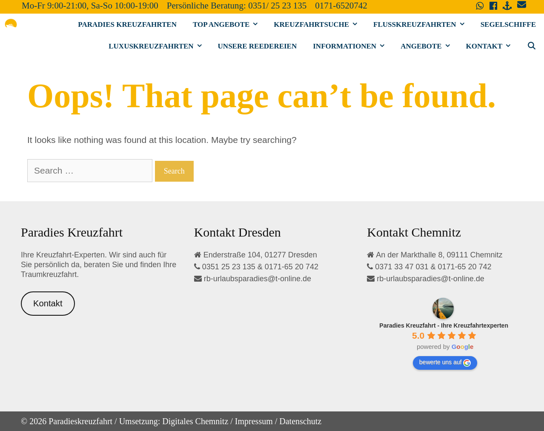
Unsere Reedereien (257, 46)
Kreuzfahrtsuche (319, 24)
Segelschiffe (508, 24)
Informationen (352, 46)
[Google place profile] (443, 325)
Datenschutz (300, 421)
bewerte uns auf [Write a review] (445, 362)
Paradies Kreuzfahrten (127, 24)
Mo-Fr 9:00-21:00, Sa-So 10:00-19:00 (90, 5)
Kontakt (492, 46)
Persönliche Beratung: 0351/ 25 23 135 (236, 5)
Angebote (429, 46)
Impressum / (256, 421)
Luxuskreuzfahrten (159, 46)
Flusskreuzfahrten (422, 24)
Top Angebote (229, 24)
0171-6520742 (341, 5)
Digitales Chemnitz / (197, 421)
